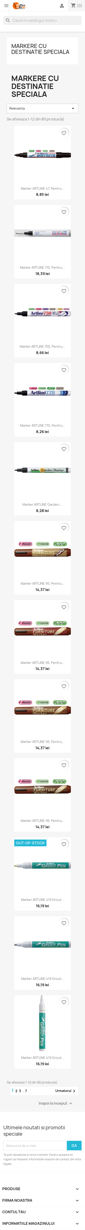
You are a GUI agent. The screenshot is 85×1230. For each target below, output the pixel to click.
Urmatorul (66, 1091)
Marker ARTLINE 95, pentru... (43, 583)
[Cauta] (42, 20)
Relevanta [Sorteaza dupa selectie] (42, 108)
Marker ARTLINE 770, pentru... (42, 425)
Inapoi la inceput (56, 1103)
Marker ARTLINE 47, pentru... (42, 188)
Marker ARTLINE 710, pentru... (42, 267)
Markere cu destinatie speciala (40, 49)
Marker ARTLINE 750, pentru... (42, 346)
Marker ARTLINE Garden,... (42, 504)
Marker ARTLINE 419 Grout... (42, 899)
